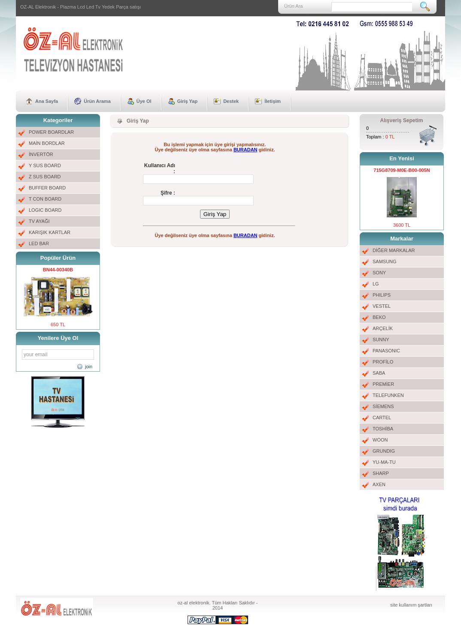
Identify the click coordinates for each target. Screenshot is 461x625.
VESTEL (382, 306)
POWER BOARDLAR (51, 132)
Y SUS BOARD (45, 165)
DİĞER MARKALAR (394, 250)
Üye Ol (144, 101)
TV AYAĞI (39, 221)
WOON (380, 439)
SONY (379, 272)
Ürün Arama (97, 101)
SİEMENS (383, 406)
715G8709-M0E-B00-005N (401, 170)
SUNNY (381, 339)
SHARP (381, 473)
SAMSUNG (385, 261)
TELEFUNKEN (388, 395)
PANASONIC (386, 350)
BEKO (379, 317)
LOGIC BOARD (45, 210)
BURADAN (246, 149)
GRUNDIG (384, 451)
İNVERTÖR (41, 154)
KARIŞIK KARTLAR (49, 232)
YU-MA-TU (384, 462)
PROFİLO (383, 361)
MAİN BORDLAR (47, 143)
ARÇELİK (383, 328)
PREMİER (383, 384)
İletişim (272, 101)
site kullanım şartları (411, 604)
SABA (379, 373)
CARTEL (382, 417)
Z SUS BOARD (45, 176)
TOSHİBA (383, 428)
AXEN (379, 484)
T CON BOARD (45, 198)
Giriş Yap (187, 101)
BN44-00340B (58, 269)
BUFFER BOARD (47, 187)
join (88, 366)
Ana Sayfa (46, 101)
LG (376, 283)
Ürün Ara (293, 6)
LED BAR (39, 243)
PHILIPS (382, 294)
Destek (231, 101)
